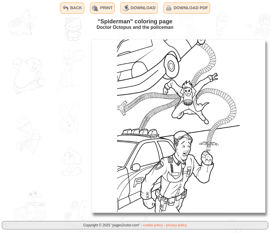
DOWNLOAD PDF (186, 8)
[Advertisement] (43, 125)
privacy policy (176, 225)
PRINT (102, 8)
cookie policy (153, 225)
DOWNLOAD (139, 8)
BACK (72, 8)
